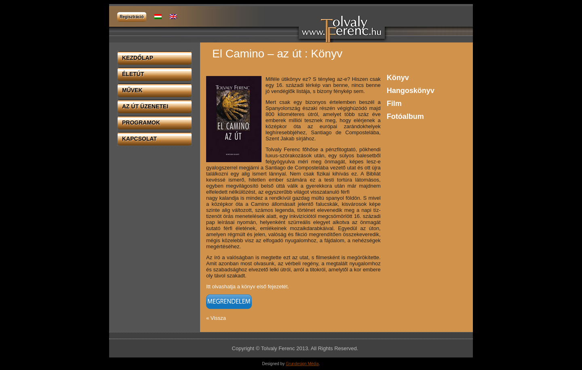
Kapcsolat (139, 138)
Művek (132, 90)
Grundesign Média (302, 364)
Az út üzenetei (145, 106)
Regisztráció (131, 17)
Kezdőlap (137, 58)
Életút (133, 74)
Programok (141, 122)
